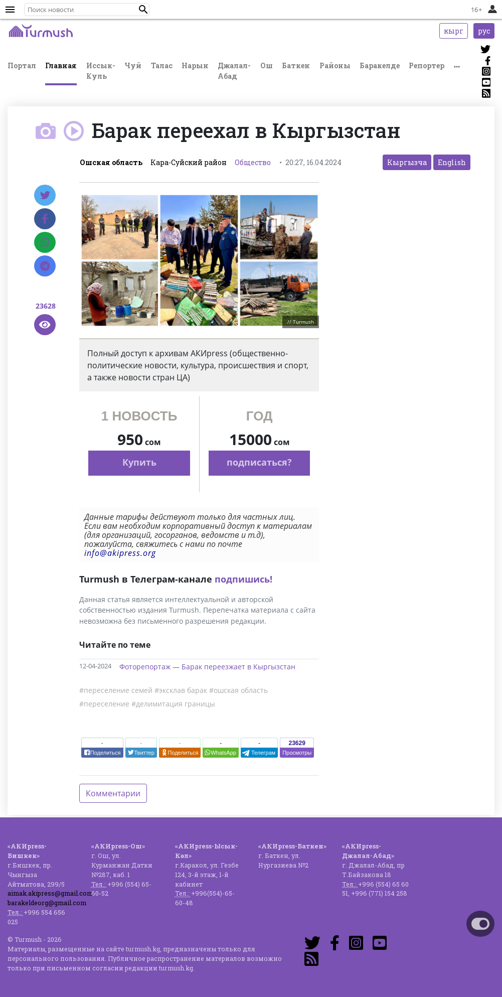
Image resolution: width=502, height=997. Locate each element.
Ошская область (111, 162)
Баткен (296, 65)
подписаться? (259, 462)
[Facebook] (45, 218)
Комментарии (113, 793)
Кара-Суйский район (188, 162)
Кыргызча (407, 162)
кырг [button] (453, 31)
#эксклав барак (180, 690)
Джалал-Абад (234, 71)
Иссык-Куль (100, 71)
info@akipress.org (120, 552)
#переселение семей (115, 690)
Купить (139, 462)
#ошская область (238, 690)
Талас (162, 65)
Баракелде (380, 65)
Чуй (132, 65)
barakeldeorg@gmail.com (47, 903)
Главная (61, 65)
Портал (22, 65)
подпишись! (243, 579)
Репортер (426, 65)
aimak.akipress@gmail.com (50, 893)
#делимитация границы (173, 703)
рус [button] (484, 31)
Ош (266, 65)
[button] (143, 10)
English (452, 162)
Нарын (195, 65)
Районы (335, 65)
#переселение (104, 703)
